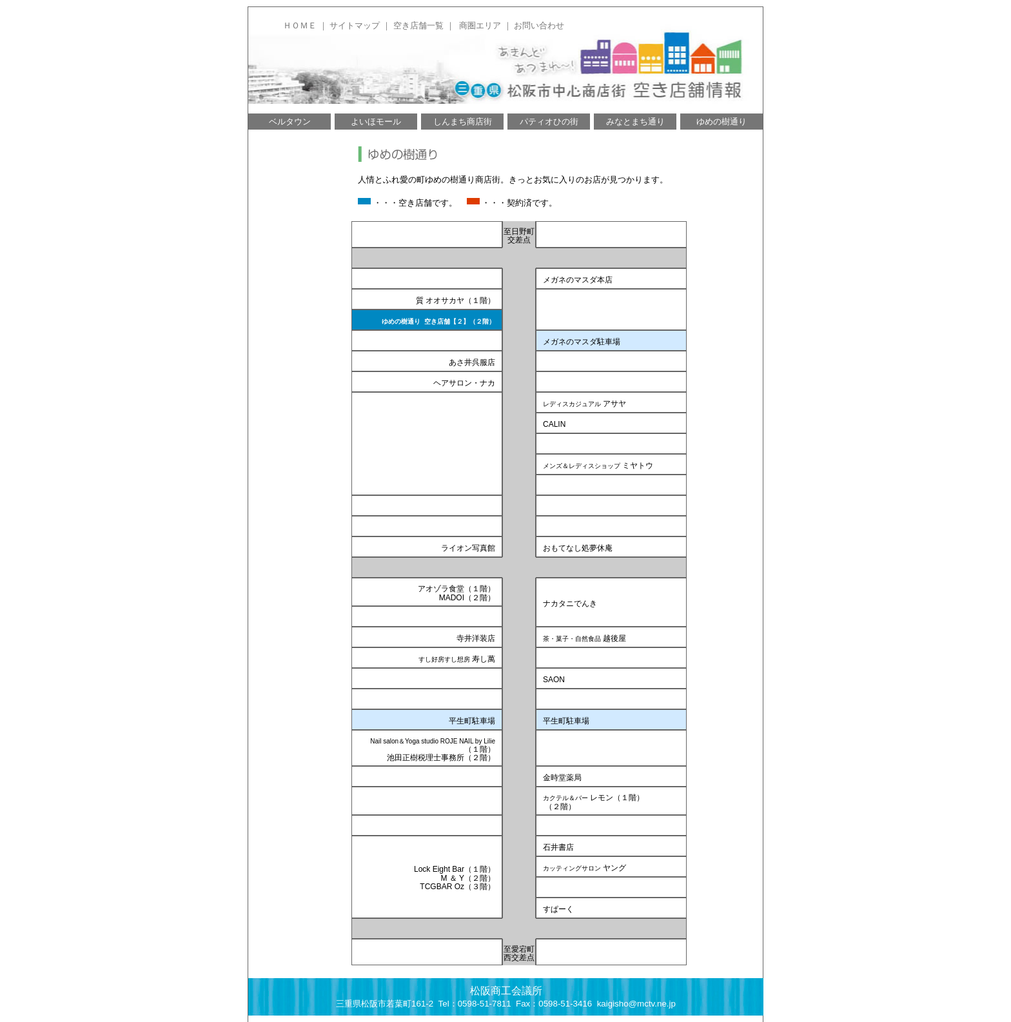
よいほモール (376, 121)
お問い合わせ (539, 25)
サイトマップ (354, 25)
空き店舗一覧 (418, 25)
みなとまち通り (635, 121)
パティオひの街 (549, 121)
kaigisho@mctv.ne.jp (636, 1003)
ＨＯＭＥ (300, 25)
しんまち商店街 (462, 121)
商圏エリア (480, 25)
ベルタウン (290, 121)
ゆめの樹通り (721, 121)
